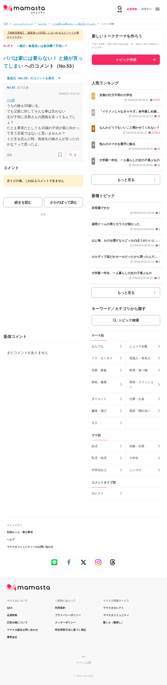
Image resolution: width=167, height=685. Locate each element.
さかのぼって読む (63, 202)
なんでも (98, 346)
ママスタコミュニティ (116, 615)
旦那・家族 (99, 370)
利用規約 (60, 608)
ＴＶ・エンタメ (102, 358)
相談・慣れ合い (139, 410)
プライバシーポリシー (68, 615)
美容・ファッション (141, 384)
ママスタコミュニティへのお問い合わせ (30, 547)
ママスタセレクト (113, 608)
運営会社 (12, 637)
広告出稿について (17, 622)
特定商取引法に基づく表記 (70, 630)
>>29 (11, 100)
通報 (9, 154)
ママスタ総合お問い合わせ (22, 630)
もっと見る (126, 180)
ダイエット (99, 399)
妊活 (95, 446)
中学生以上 (99, 470)
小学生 (133, 458)
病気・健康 (99, 382)
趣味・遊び (99, 410)
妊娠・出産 (136, 446)
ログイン (146, 9)
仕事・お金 (136, 399)
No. (11, 87)
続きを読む (23, 202)
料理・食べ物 (138, 370)
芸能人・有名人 (139, 358)
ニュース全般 (138, 346)
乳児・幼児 (99, 458)
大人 (95, 422)
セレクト (98, 493)
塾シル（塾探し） (113, 622)
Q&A (10, 608)
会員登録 (132, 9)
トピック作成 (126, 60)
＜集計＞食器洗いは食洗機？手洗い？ (41, 46)
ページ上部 (83, 662)
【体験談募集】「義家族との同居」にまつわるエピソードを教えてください (43, 34)
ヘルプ (11, 539)
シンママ (135, 470)
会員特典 (12, 615)
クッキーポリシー (65, 622)
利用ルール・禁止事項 (20, 532)
